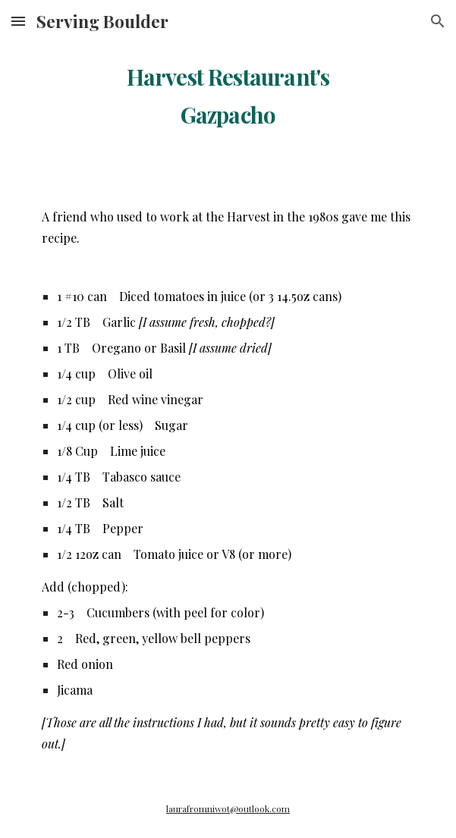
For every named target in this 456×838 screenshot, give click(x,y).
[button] (18, 21)
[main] (228, 90)
